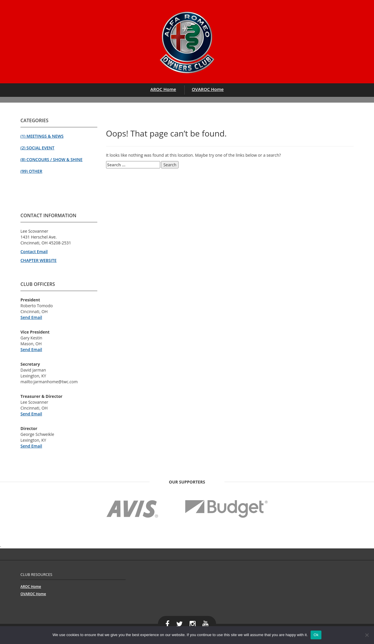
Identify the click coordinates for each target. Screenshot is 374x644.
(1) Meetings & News (41, 136)
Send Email (31, 317)
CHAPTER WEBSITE (38, 260)
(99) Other (31, 171)
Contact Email (34, 251)
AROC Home (163, 89)
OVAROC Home (208, 89)
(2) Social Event (37, 148)
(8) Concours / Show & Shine (51, 159)
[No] (367, 635)
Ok (316, 635)
